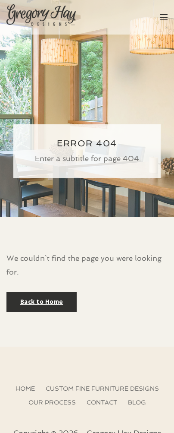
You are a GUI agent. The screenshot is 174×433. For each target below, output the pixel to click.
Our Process (52, 402)
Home (25, 388)
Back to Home (41, 301)
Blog (137, 402)
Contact (102, 402)
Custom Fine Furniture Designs (102, 388)
